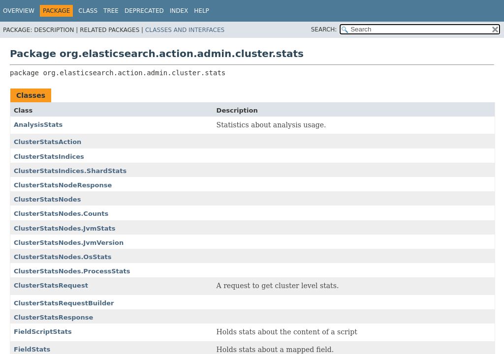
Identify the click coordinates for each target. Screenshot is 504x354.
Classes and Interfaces (184, 30)
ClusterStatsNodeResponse (63, 185)
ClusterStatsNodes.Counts (61, 213)
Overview (18, 10)
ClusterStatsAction (47, 142)
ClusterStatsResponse (53, 317)
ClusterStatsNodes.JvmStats (65, 228)
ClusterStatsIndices (49, 156)
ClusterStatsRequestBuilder (64, 303)
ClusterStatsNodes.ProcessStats (72, 271)
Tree (111, 10)
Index (179, 10)
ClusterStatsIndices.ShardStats (70, 171)
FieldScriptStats (43, 331)
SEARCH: (324, 29)
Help (201, 10)
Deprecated (144, 10)
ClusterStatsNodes (47, 199)
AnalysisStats (38, 124)
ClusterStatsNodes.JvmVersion (69, 242)
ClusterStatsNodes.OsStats (62, 257)
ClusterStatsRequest (51, 285)
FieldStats (32, 349)
